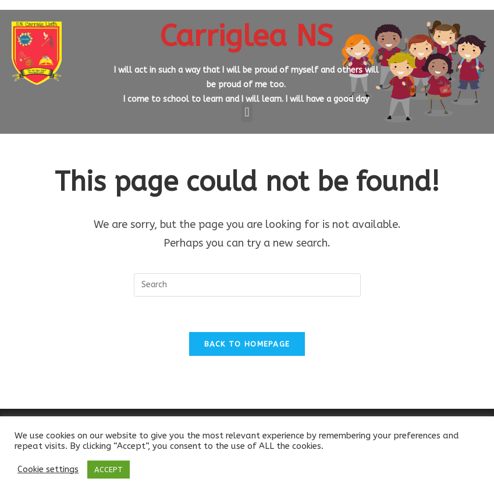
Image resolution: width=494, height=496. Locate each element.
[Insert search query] (247, 285)
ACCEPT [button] (108, 469)
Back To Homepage (247, 344)
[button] (247, 112)
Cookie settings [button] (48, 469)
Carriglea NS (246, 36)
